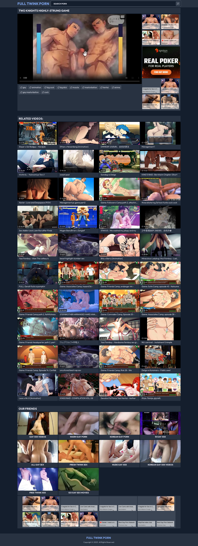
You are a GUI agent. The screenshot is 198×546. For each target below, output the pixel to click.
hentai (106, 87)
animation (36, 87)
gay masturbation (31, 92)
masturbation (91, 87)
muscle (76, 87)
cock (46, 92)
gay (24, 87)
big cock (50, 87)
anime (117, 87)
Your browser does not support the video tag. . (79, 49)
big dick (63, 87)
